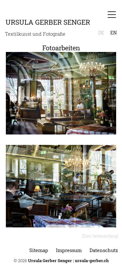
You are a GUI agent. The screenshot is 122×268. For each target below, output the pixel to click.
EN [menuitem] (113, 33)
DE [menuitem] (101, 33)
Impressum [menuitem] (69, 250)
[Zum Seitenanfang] (100, 235)
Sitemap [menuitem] (38, 250)
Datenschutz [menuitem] (103, 250)
